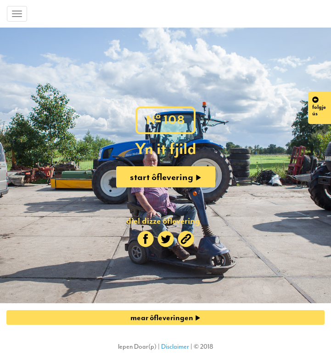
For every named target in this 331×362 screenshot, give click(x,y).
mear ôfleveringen (165, 317)
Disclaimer (175, 347)
